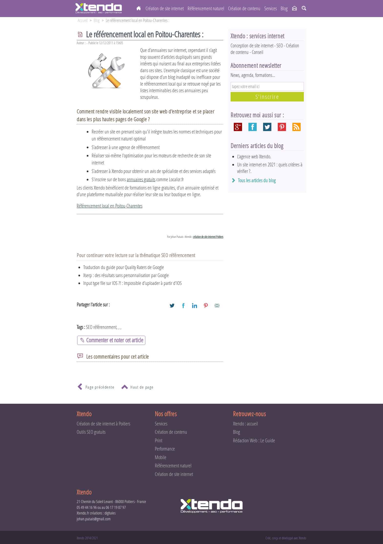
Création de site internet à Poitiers (103, 424)
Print (158, 440)
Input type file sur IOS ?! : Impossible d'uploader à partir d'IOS (132, 283)
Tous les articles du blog (257, 180)
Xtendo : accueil (245, 424)
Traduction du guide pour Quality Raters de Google (123, 267)
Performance (165, 449)
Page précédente (94, 387)
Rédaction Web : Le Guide (254, 440)
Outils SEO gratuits (91, 432)
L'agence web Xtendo (253, 156)
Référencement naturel (206, 8)
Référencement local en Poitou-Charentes (109, 206)
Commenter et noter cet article (111, 340)
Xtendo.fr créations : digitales (96, 513)
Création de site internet (165, 8)
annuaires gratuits (141, 179)
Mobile (160, 457)
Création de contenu (244, 8)
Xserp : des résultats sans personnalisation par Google (126, 275)
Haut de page (136, 387)
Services (270, 8)
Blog (284, 8)
